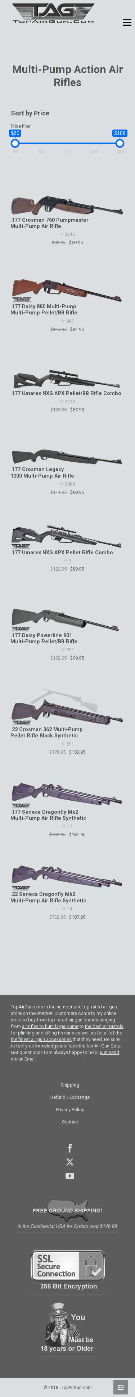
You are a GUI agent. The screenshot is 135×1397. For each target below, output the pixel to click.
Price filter (21, 126)
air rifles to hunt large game (50, 1026)
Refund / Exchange (70, 1097)
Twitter (70, 1162)
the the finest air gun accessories (66, 1036)
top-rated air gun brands (73, 1020)
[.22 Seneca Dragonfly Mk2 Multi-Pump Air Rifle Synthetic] (67, 877)
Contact (70, 1122)
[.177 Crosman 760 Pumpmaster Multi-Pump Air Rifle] (67, 201)
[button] (127, 22)
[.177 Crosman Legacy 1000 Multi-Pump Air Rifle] (67, 453)
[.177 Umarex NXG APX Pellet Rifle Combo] (67, 535)
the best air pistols (104, 1026)
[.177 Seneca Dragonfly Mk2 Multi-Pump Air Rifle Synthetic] (67, 795)
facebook (70, 1148)
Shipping (69, 1085)
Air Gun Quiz (107, 1046)
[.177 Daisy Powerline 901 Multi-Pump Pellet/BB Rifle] (67, 615)
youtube (70, 1176)
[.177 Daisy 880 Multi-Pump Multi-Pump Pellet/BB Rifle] (67, 287)
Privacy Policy (70, 1109)
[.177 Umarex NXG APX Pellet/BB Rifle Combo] (67, 374)
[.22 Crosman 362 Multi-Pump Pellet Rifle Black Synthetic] (67, 707)
